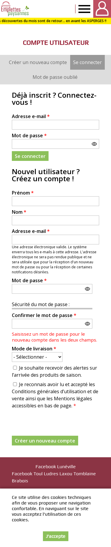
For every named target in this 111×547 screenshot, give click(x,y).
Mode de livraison (34, 348)
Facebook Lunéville (56, 466)
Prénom (23, 193)
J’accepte (55, 536)
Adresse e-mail (31, 116)
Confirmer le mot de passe (44, 315)
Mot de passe (29, 135)
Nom (19, 212)
